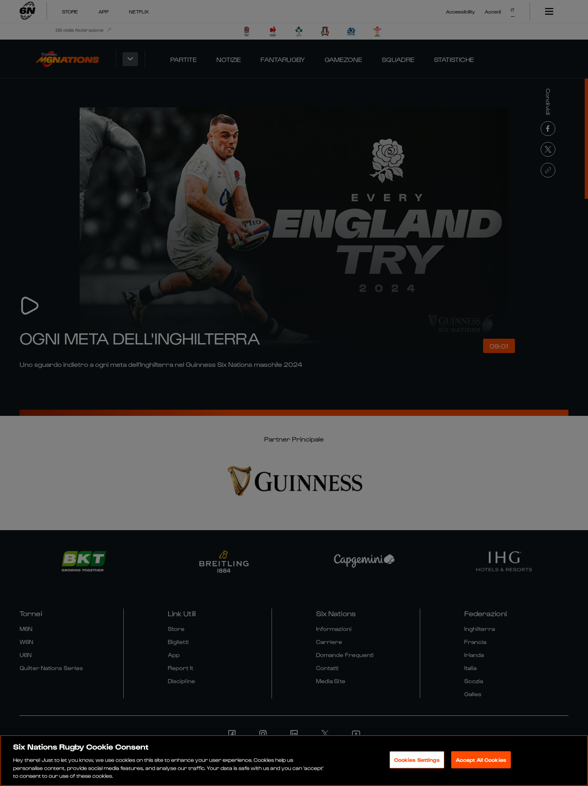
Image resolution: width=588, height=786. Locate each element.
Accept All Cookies (481, 762)
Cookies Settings (417, 762)
